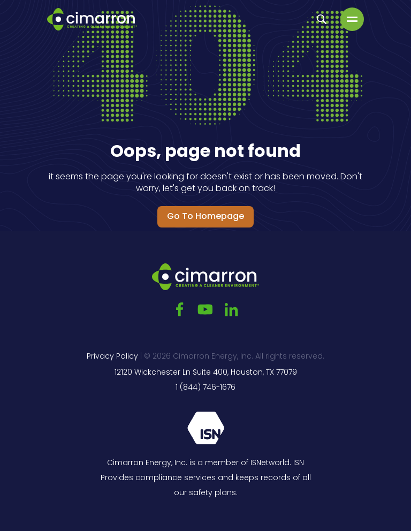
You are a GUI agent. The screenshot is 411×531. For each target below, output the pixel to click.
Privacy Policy (112, 357)
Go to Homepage (205, 217)
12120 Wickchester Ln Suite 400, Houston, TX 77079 (206, 373)
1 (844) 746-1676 (205, 388)
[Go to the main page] (92, 19)
